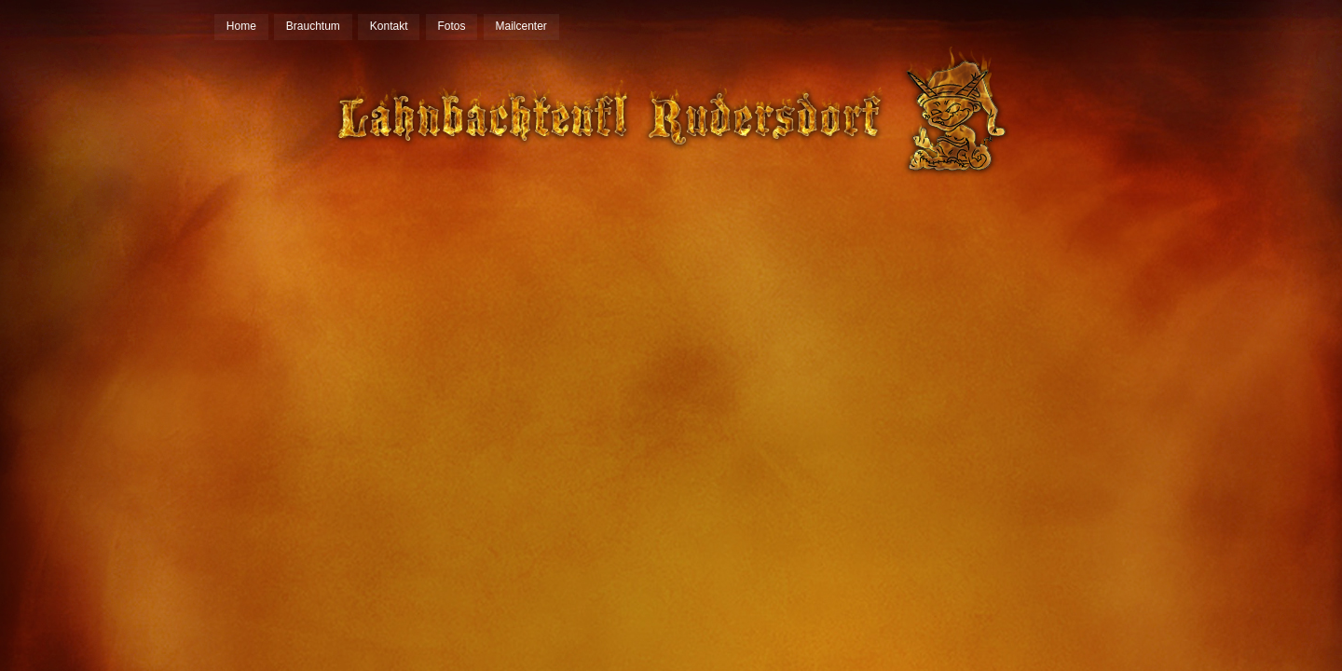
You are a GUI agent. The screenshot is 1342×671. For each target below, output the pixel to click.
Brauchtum (313, 26)
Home (241, 26)
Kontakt (389, 26)
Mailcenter (521, 26)
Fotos (452, 26)
